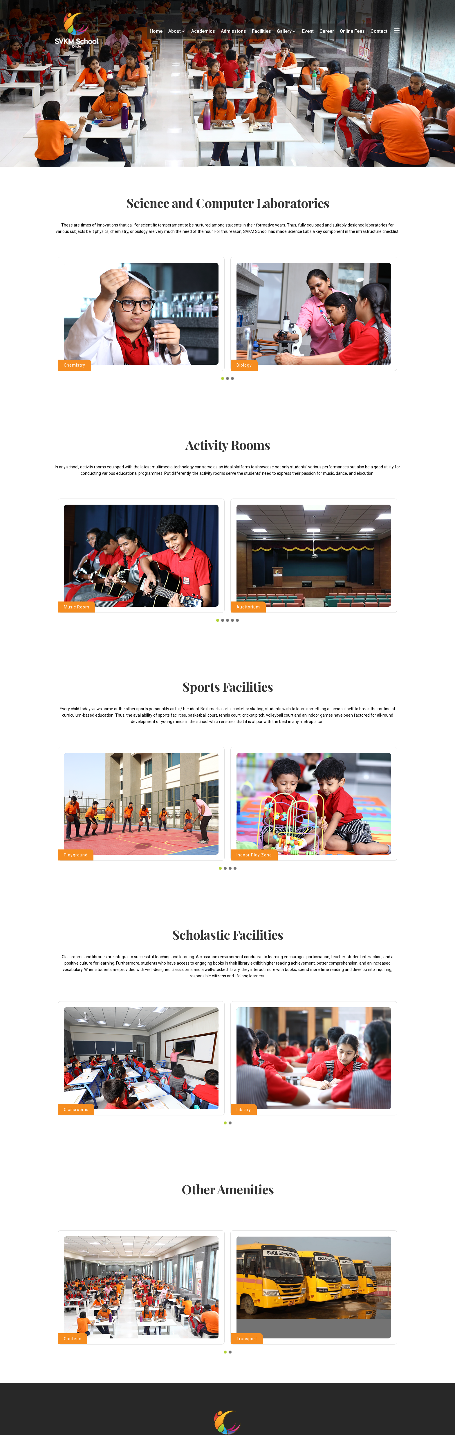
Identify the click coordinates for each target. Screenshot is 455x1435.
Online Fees (352, 31)
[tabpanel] (141, 314)
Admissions (233, 31)
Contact (379, 31)
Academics (203, 31)
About (176, 31)
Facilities (261, 31)
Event (308, 31)
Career (326, 31)
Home (156, 31)
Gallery (286, 31)
